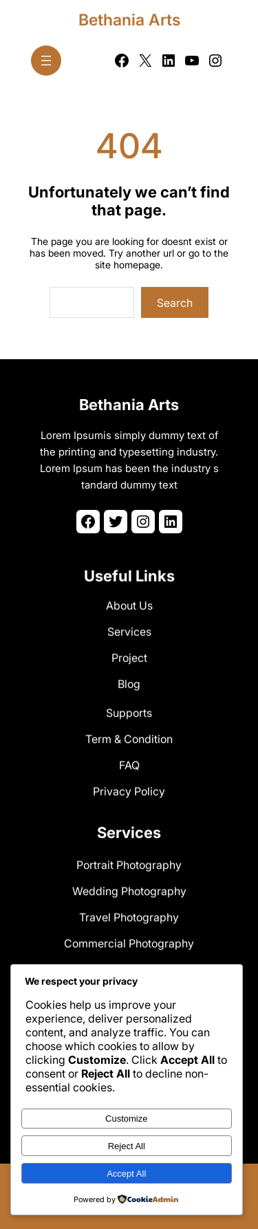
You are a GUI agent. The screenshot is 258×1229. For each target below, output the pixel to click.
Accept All (126, 1173)
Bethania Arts (129, 20)
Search (175, 303)
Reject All (126, 1146)
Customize (126, 1118)
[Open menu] (46, 60)
